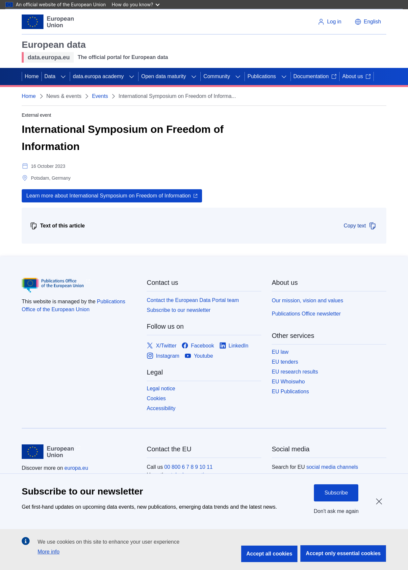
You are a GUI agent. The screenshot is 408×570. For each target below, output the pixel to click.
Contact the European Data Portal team (193, 300)
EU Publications (290, 391)
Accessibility (161, 408)
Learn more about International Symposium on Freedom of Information (108, 195)
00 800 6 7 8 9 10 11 (188, 467)
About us (356, 76)
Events (100, 96)
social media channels (332, 467)
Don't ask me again (336, 511)
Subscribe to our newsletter (179, 310)
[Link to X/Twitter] (161, 345)
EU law (280, 352)
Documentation (315, 76)
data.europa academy (98, 76)
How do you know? (136, 4)
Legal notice (161, 388)
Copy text (360, 226)
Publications (261, 76)
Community (216, 76)
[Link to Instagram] (163, 356)
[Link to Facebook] (198, 345)
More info (49, 552)
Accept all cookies (269, 553)
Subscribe (336, 492)
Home (32, 76)
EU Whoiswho (288, 381)
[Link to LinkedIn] (234, 345)
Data (50, 76)
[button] (367, 22)
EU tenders (285, 362)
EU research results (295, 372)
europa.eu (76, 468)
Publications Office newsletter (306, 313)
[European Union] (48, 22)
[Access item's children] (63, 76)
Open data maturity (163, 76)
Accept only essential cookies (343, 553)
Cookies (156, 398)
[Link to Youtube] (199, 356)
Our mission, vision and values (307, 300)
